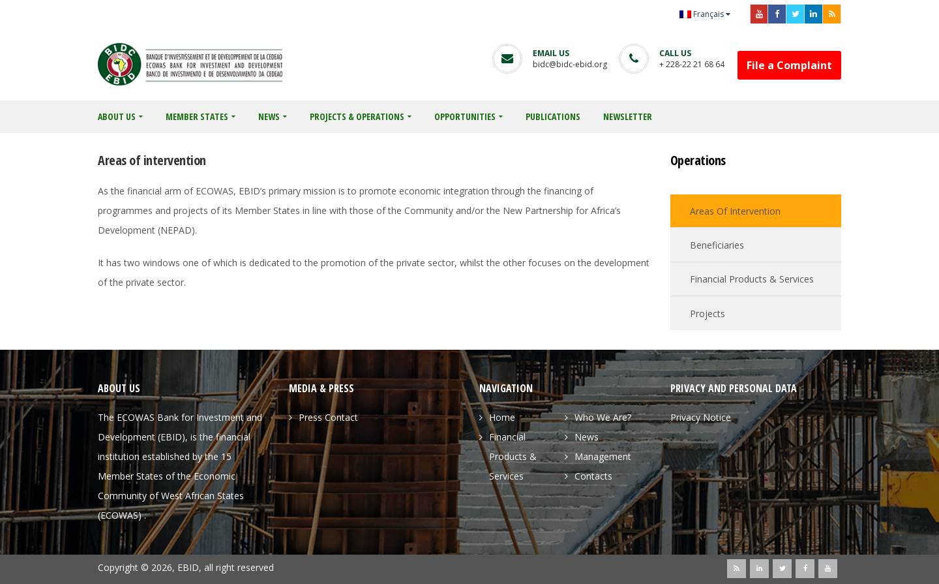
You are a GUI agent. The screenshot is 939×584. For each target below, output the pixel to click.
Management (602, 456)
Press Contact (328, 417)
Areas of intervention (735, 211)
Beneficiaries (717, 245)
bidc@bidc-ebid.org (570, 64)
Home (502, 417)
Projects (707, 313)
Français (701, 14)
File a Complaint (789, 65)
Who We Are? (602, 417)
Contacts (593, 476)
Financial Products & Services (752, 279)
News (586, 437)
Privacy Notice (700, 417)
